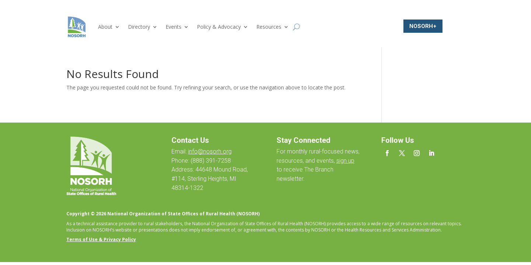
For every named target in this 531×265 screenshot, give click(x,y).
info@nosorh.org (210, 151)
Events (173, 26)
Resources (268, 26)
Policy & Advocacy (219, 26)
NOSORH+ (423, 26)
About (105, 26)
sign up (345, 160)
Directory (139, 26)
